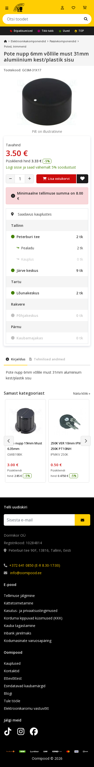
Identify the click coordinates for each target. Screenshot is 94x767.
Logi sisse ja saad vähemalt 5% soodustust (41, 167)
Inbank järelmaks (17, 633)
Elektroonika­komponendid (28, 41)
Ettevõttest (13, 678)
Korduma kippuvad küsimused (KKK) (33, 618)
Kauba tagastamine (19, 625)
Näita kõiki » (81, 393)
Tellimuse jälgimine (19, 595)
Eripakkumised (21, 31)
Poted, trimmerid (15, 46)
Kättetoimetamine (18, 603)
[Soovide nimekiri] (73, 8)
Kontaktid (11, 670)
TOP (79, 31)
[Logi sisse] (62, 8)
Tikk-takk (46, 31)
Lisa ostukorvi (56, 178)
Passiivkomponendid (63, 41)
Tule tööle (12, 700)
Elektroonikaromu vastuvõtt (26, 708)
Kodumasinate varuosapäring (27, 640)
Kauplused (12, 663)
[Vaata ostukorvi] (84, 8)
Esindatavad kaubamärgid (24, 685)
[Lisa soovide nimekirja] (82, 178)
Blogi (8, 693)
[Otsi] (85, 19)
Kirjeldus (15, 359)
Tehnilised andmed (47, 359)
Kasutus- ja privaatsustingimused (30, 610)
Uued (64, 31)
